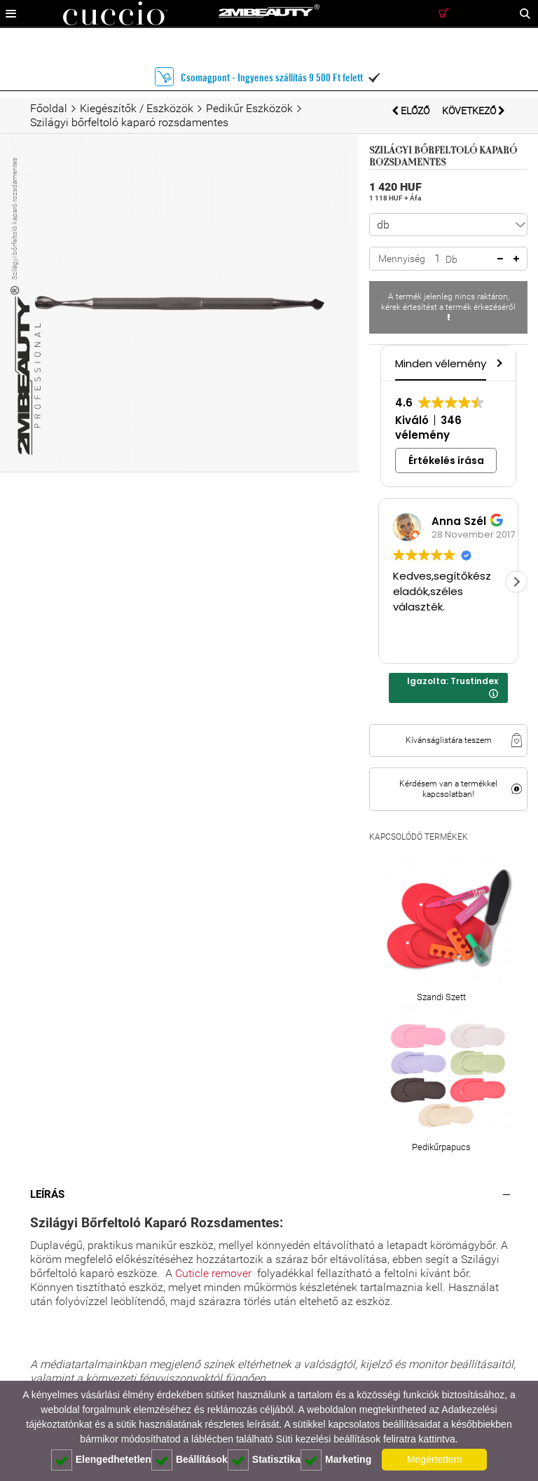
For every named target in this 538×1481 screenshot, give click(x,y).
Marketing (336, 1459)
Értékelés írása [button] (446, 460)
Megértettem (434, 1459)
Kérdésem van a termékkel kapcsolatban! (448, 789)
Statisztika (264, 1459)
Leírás (47, 1194)
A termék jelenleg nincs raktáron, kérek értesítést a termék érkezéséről (448, 307)
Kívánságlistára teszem (449, 740)
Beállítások (189, 1459)
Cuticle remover (213, 1273)
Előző (412, 110)
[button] (498, 363)
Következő (473, 110)
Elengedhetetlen (101, 1459)
